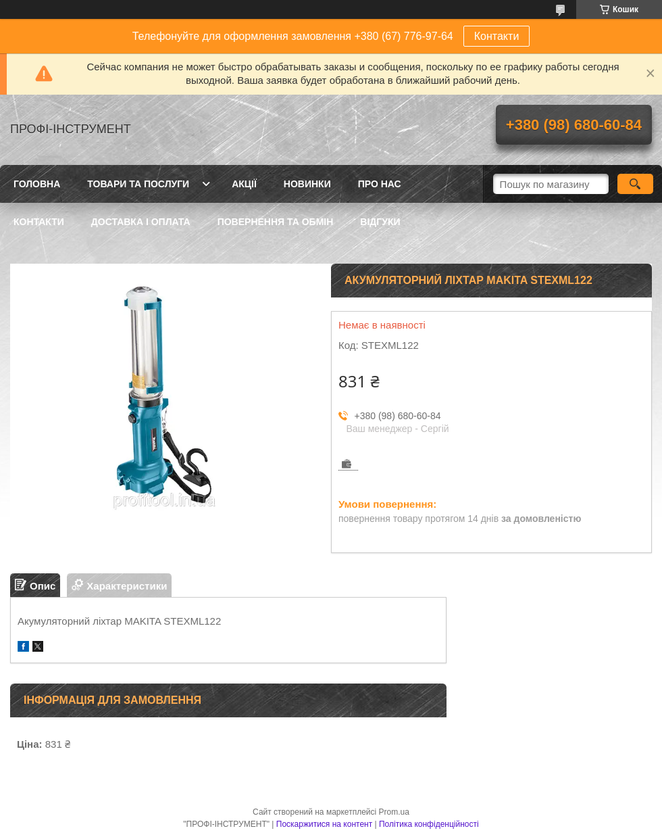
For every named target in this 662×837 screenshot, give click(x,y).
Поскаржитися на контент (324, 824)
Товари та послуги (138, 183)
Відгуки (380, 221)
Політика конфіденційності (429, 824)
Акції (244, 183)
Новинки (307, 183)
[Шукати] (635, 184)
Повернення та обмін (276, 221)
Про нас (379, 183)
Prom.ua (394, 812)
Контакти (496, 36)
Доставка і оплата (140, 221)
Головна (37, 183)
